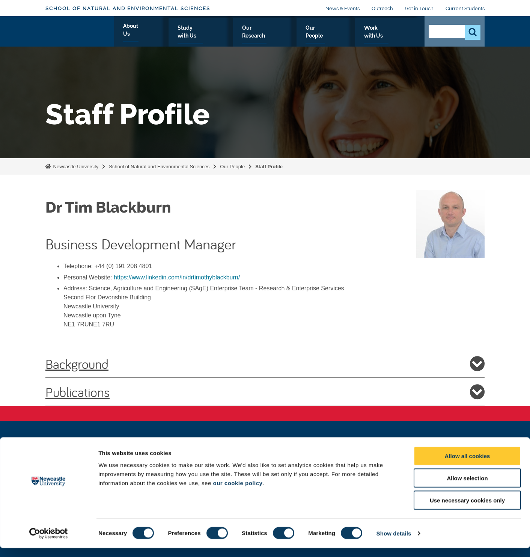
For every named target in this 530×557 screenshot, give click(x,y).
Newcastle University (75, 166)
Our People (345, 36)
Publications (265, 392)
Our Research (297, 36)
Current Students (465, 8)
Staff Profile (269, 166)
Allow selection (467, 487)
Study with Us (245, 36)
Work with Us (393, 36)
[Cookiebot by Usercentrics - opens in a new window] (48, 542)
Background (265, 364)
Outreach (382, 8)
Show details (393, 542)
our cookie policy (237, 491)
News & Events (342, 8)
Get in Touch (419, 8)
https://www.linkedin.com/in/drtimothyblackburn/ (177, 277)
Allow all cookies (467, 465)
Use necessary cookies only (467, 509)
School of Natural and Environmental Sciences (127, 8)
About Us (200, 36)
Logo (79, 34)
